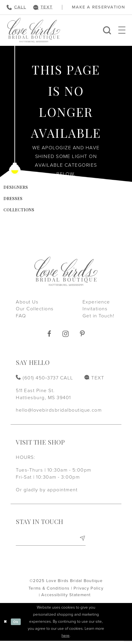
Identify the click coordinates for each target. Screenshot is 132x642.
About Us (27, 302)
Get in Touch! (98, 316)
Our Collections (35, 309)
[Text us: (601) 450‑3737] (43, 7)
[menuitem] (16, 7)
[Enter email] (51, 540)
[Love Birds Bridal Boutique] (33, 30)
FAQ (21, 316)
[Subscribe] (82, 540)
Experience (96, 302)
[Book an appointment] (98, 7)
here (66, 636)
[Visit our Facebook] (49, 334)
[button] (122, 30)
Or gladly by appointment (47, 490)
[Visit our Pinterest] (82, 334)
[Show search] (107, 30)
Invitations (94, 309)
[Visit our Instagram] (65, 334)
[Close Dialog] (5, 623)
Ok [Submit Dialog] (17, 623)
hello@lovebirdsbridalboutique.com (59, 410)
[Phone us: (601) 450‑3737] (16, 7)
